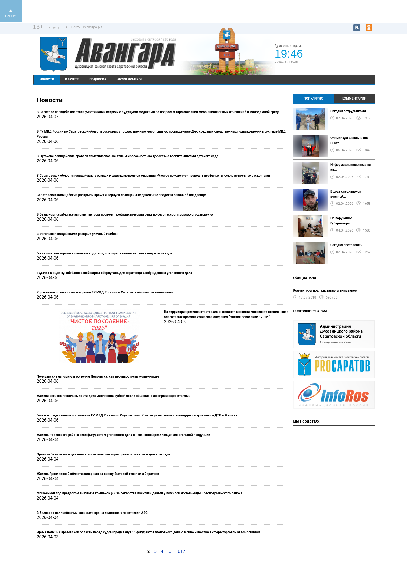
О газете (72, 79)
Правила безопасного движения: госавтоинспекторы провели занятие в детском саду (103, 454)
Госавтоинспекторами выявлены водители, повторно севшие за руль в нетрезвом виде (104, 253)
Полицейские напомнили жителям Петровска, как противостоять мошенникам (98, 376)
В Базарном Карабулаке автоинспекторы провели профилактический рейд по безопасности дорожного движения (125, 214)
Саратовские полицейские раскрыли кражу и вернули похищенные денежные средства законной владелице (121, 195)
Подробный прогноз (339, 56)
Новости (47, 79)
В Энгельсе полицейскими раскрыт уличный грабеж (77, 234)
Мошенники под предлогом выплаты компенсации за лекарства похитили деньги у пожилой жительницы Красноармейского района (139, 493)
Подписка (97, 79)
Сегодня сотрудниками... (349, 111)
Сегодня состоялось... (347, 245)
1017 (180, 551)
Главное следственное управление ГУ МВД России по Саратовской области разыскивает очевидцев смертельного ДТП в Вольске (137, 415)
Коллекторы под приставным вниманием (325, 290)
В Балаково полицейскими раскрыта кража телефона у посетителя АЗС (92, 513)
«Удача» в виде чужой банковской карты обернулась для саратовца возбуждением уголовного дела (114, 273)
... (169, 551)
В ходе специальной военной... (345, 194)
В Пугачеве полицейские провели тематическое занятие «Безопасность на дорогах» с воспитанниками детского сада (128, 156)
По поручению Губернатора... (341, 220)
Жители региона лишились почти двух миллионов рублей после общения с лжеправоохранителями (114, 396)
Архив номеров (130, 79)
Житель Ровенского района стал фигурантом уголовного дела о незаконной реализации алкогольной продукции (123, 435)
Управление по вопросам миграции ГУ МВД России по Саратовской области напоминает (105, 292)
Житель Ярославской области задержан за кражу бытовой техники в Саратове (98, 474)
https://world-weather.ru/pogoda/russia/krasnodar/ (338, 61)
